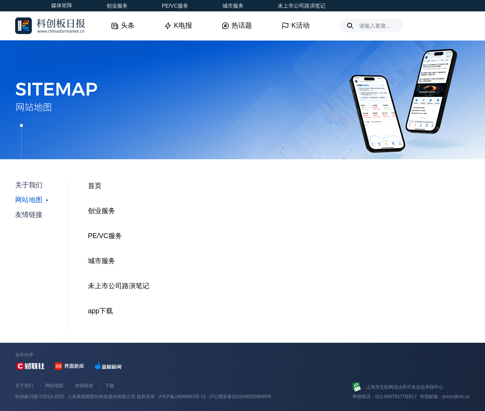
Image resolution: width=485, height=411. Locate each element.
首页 (95, 186)
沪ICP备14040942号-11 (182, 396)
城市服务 (233, 6)
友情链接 (84, 385)
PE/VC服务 (175, 6)
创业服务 (117, 6)
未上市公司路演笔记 (301, 6)
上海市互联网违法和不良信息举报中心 (404, 387)
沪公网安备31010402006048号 (240, 396)
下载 (109, 385)
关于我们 (24, 385)
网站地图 (54, 385)
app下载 (100, 311)
